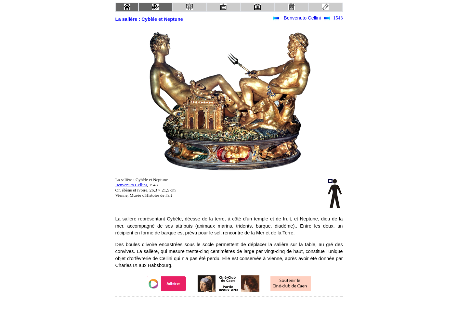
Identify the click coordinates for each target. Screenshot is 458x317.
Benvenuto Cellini (302, 17)
